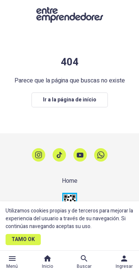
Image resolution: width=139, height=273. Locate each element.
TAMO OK (23, 239)
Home (69, 180)
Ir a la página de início (69, 100)
